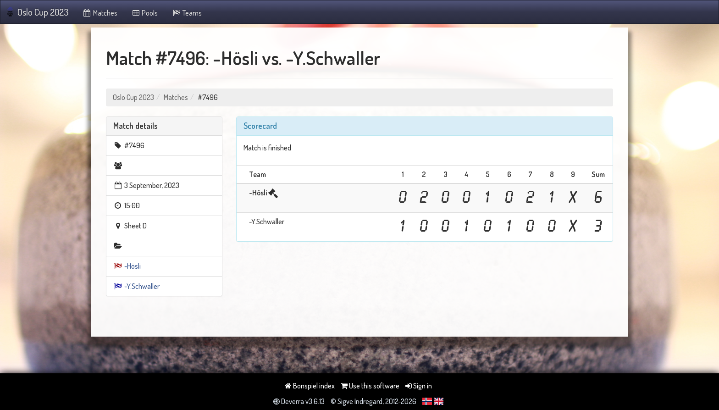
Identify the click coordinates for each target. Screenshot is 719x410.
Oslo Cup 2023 (37, 12)
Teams (186, 12)
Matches (99, 12)
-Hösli (132, 266)
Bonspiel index (310, 385)
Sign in (418, 385)
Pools (144, 12)
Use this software (370, 385)
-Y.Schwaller (142, 286)
